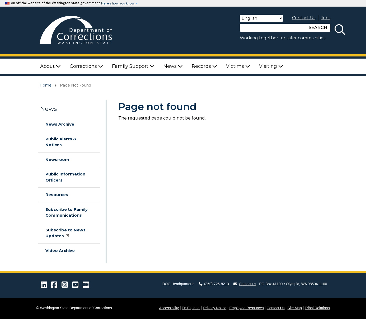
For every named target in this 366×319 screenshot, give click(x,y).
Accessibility (169, 308)
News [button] (173, 66)
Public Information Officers (65, 177)
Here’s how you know (118, 3)
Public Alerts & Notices (60, 141)
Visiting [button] (271, 66)
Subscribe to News (65, 233)
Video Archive (60, 250)
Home (45, 85)
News (48, 108)
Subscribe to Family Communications (66, 212)
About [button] (50, 66)
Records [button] (204, 66)
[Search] (273, 28)
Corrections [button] (86, 66)
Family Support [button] (133, 66)
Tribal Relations (317, 308)
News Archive (59, 124)
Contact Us (303, 17)
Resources (56, 194)
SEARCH (318, 27)
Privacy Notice (215, 308)
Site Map (295, 308)
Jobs (325, 17)
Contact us (244, 284)
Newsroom (57, 159)
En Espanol (191, 308)
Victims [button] (238, 66)
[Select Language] (261, 18)
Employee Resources (246, 308)
